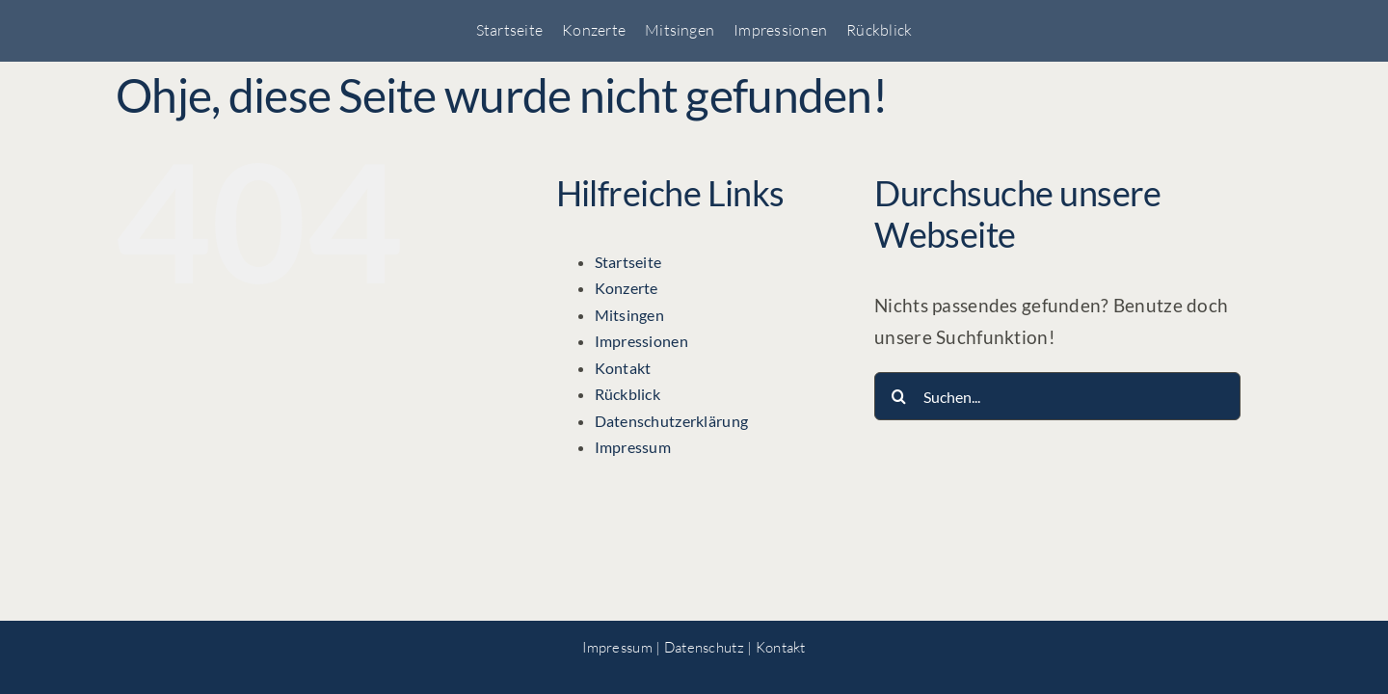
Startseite (628, 262)
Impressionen (641, 341)
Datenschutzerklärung (672, 421)
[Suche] (898, 396)
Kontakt (623, 368)
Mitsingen (630, 315)
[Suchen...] (1057, 396)
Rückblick (628, 394)
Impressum (633, 447)
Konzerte (626, 288)
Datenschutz (704, 647)
